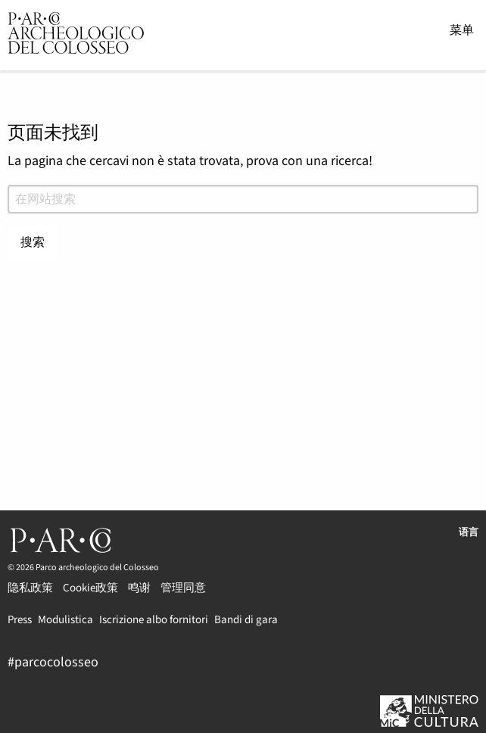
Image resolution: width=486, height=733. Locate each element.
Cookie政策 (90, 587)
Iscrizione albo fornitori (153, 618)
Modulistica (65, 618)
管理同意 (183, 587)
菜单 (462, 30)
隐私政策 (30, 587)
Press (20, 618)
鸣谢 (139, 587)
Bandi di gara (246, 618)
